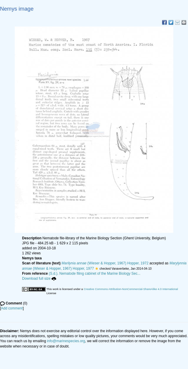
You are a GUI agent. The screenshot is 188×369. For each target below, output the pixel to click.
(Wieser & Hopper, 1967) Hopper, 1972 (105, 263)
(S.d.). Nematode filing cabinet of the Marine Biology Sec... (95, 273)
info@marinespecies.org (66, 341)
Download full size (39, 278)
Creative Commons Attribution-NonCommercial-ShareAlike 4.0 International (131, 289)
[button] (96, 268)
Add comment (12, 308)
